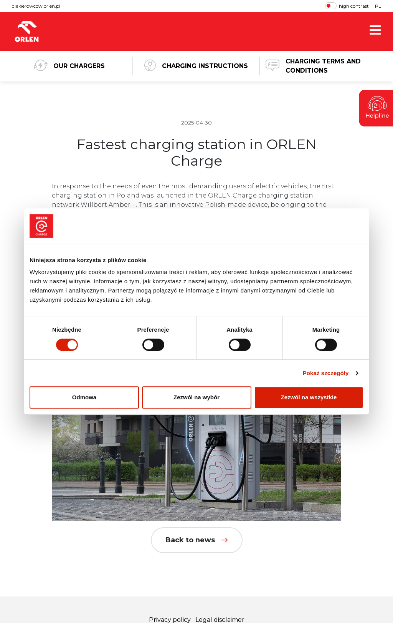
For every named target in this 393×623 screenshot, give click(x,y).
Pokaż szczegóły (326, 373)
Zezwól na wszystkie (309, 397)
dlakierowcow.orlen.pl (36, 6)
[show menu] (375, 31)
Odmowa (84, 397)
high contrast (347, 5)
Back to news (196, 540)
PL (378, 6)
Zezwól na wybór (196, 397)
